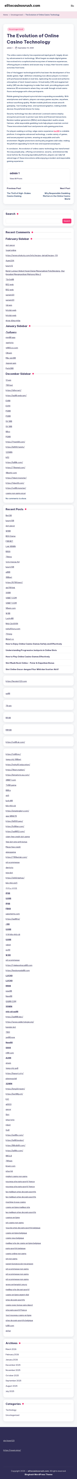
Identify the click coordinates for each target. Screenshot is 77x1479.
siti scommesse (13, 862)
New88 (9, 996)
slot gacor (10, 245)
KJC (7, 1099)
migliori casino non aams (16, 1176)
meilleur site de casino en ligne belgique (23, 1243)
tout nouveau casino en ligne (18, 1315)
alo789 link (10, 587)
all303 (8, 1104)
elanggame (11, 852)
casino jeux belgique (15, 1238)
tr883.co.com (12, 348)
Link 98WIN (11, 546)
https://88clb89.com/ (15, 1145)
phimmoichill (11, 1078)
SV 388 (9, 421)
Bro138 (9, 515)
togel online (11, 250)
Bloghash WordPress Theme (38, 1474)
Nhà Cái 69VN (12, 623)
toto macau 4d (12, 562)
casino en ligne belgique (16, 1233)
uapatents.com (13, 914)
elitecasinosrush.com (22, 5)
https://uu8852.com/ (15, 831)
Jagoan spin (11, 363)
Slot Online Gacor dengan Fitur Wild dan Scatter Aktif (32, 669)
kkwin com (10, 1166)
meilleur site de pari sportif (17, 1289)
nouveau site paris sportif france (20, 1181)
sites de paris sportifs (15, 1300)
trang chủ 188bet (13, 759)
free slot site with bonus (16, 842)
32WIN (9, 1083)
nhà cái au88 (12, 1011)
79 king (9, 634)
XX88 (8, 593)
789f (8, 1032)
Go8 (7, 1130)
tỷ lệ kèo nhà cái (13, 934)
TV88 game (11, 785)
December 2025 (13, 1365)
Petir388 (10, 368)
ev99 (8, 950)
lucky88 (9, 801)
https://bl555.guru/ (14, 821)
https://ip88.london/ (15, 1140)
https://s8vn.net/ (13, 390)
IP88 (8, 893)
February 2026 (12, 1354)
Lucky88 (10, 618)
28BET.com (11, 780)
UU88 (8, 898)
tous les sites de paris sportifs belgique (23, 1228)
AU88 (8, 1058)
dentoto (9, 867)
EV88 (8, 401)
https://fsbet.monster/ (16, 478)
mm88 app (10, 337)
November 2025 (13, 1370)
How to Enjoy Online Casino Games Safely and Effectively (34, 644)
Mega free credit (13, 847)
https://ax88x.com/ (15, 1135)
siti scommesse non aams (17, 1269)
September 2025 (13, 1381)
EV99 (8, 406)
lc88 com (10, 1325)
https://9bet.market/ (15, 770)
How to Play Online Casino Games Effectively (28, 656)
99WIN (9, 1006)
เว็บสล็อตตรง (11, 332)
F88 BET (9, 541)
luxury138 (10, 520)
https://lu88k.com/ (14, 462)
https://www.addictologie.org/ (20, 1022)
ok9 (7, 795)
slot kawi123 (8, 1440)
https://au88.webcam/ (16, 395)
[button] (16, 178)
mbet (8, 1125)
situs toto (10, 1120)
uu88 (8, 693)
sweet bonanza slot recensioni (19, 1264)
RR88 (8, 986)
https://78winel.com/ (15, 467)
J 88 (8, 924)
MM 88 (9, 730)
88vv (8, 431)
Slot (7, 1114)
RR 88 (8, 718)
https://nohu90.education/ (18, 764)
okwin (8, 1063)
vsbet (8, 945)
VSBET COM (11, 598)
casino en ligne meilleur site (18, 1207)
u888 (8, 572)
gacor (8, 1109)
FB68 (8, 909)
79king (9, 557)
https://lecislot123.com (16, 681)
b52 (7, 457)
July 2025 (10, 1391)
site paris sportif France (16, 1310)
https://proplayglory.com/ (17, 811)
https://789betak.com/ (16, 857)
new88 (9, 991)
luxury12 (9, 266)
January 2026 (12, 1360)
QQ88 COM (11, 1001)
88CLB (9, 1156)
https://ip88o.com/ (14, 1150)
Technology (11, 1410)
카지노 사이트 (11, 888)
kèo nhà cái (11, 806)
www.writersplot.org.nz (16, 1284)
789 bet (9, 385)
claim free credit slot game (18, 836)
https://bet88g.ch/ (14, 1094)
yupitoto (10, 342)
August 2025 (11, 1386)
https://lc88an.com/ (15, 826)
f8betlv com (11, 473)
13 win (8, 380)
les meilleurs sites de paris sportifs (21, 1192)
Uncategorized (16, 29)
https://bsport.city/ (15, 1073)
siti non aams (11, 1259)
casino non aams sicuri (16, 493)
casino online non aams (16, 1253)
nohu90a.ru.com (13, 629)
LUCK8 (9, 976)
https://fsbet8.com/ (15, 483)
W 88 (8, 613)
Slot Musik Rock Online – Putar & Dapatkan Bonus (30, 663)
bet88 (56, 131)
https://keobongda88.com (18, 970)
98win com (11, 608)
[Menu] (72, 6)
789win (9, 1161)
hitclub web (11, 310)
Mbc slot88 (11, 358)
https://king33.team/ (15, 1089)
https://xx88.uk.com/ (15, 742)
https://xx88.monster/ (16, 488)
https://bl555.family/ (15, 447)
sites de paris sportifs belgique (19, 1320)
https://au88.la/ (13, 919)
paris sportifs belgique (15, 1248)
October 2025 (12, 1375)
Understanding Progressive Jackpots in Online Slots (31, 650)
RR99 (8, 551)
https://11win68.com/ (15, 442)
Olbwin (9, 353)
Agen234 (10, 260)
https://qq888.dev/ (14, 1017)
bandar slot (11, 1027)
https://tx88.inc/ (13, 754)
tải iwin (9, 305)
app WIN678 (11, 816)
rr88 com (10, 1053)
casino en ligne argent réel (17, 1295)
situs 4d (9, 1171)
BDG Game (11, 536)
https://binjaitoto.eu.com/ (18, 775)
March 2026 (11, 1349)
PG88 (8, 411)
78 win (9, 706)
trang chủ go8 (12, 1068)
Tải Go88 (10, 279)
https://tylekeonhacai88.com (19, 965)
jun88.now (10, 1037)
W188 (8, 531)
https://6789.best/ (14, 582)
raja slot (9, 873)
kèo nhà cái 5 (11, 883)
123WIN (9, 452)
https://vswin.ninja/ (12, 1450)
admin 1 (15, 173)
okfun (8, 1331)
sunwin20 (10, 295)
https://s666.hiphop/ (15, 878)
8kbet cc (10, 639)
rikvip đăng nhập (13, 320)
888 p (8, 790)
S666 (8, 1048)
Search (10, 213)
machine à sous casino (16, 1202)
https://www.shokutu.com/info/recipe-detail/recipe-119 (32, 255)
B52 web (10, 284)
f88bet (9, 577)
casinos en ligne (13, 1217)
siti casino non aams (15, 1223)
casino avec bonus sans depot (19, 1305)
